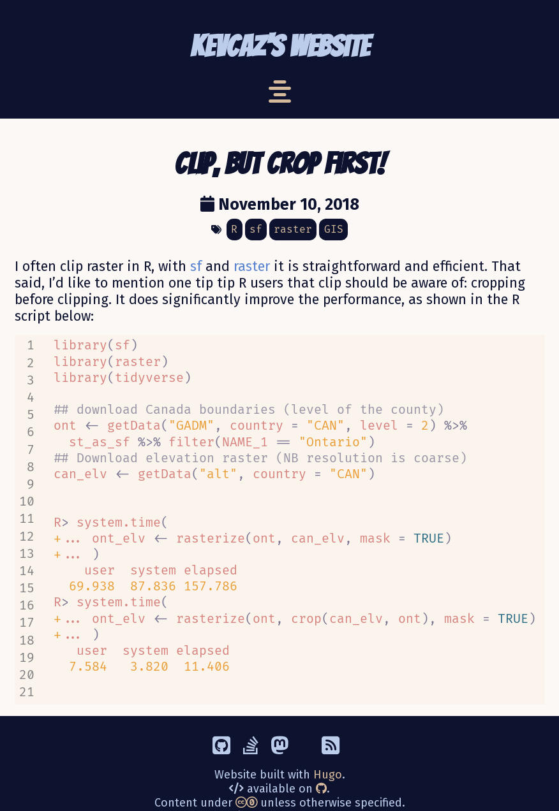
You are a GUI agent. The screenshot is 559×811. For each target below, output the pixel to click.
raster (252, 266)
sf (196, 266)
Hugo (327, 748)
